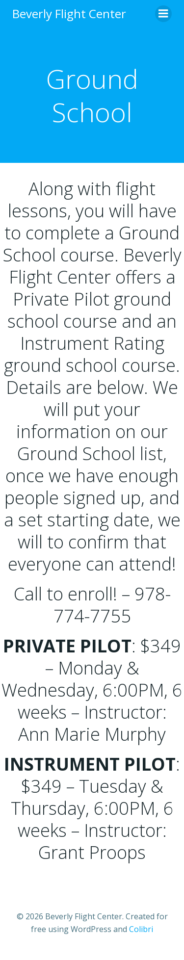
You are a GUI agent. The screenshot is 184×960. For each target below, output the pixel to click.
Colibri (141, 929)
